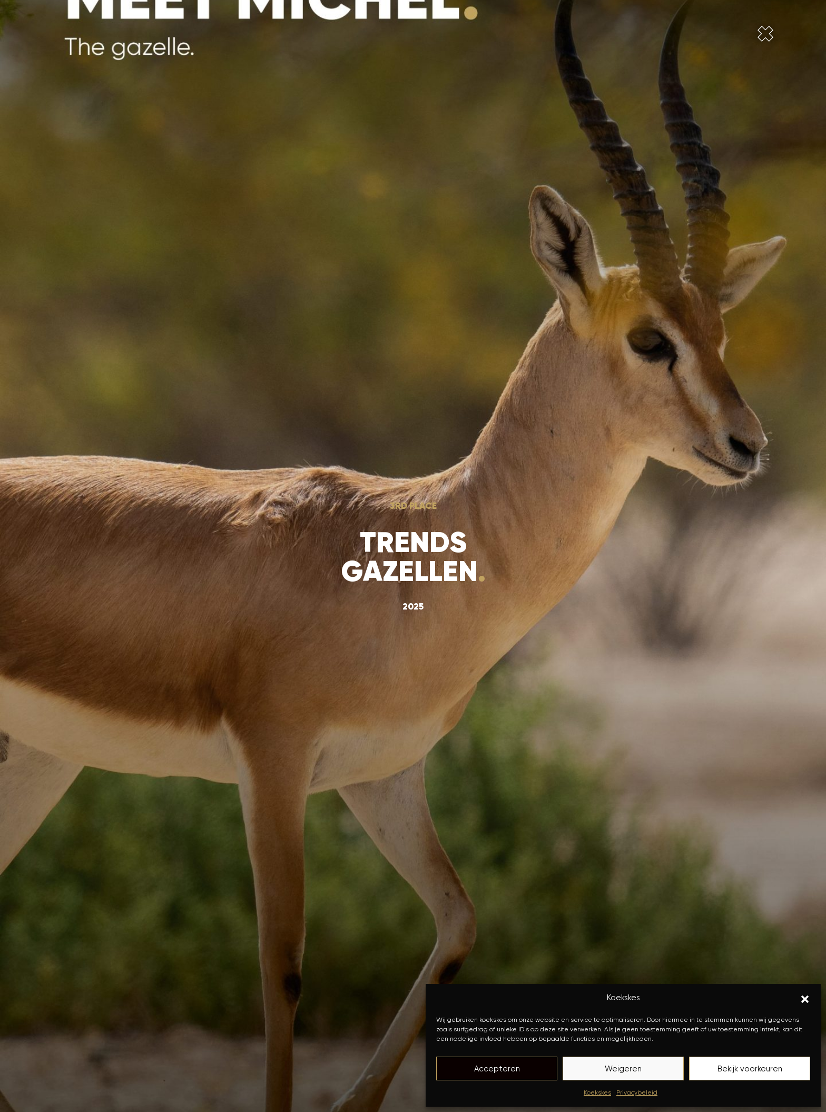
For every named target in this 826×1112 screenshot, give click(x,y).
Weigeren (623, 1069)
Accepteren (497, 1069)
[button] (805, 998)
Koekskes (597, 1092)
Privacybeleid (636, 1092)
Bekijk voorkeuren (749, 1069)
